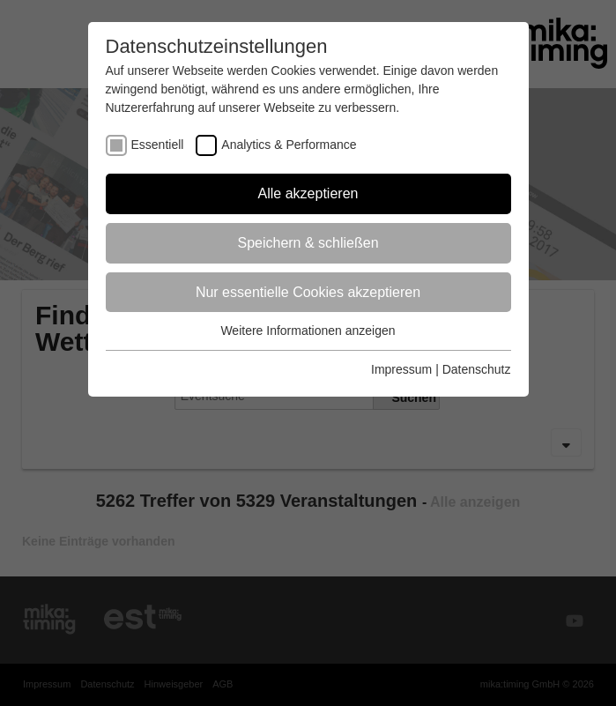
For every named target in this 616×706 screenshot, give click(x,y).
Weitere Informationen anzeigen (307, 330)
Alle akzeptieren (308, 193)
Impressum (401, 369)
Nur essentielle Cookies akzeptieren (308, 292)
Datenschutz (476, 369)
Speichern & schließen (307, 242)
